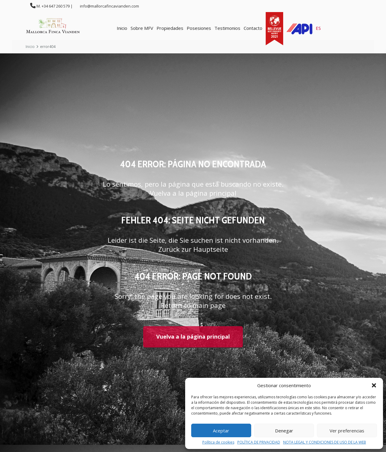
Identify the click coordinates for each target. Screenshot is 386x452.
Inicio (122, 28)
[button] (374, 385)
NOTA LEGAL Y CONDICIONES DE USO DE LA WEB (324, 442)
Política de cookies (218, 442)
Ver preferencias (347, 431)
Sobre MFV (142, 28)
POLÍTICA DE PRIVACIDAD (258, 442)
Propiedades (170, 28)
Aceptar (221, 431)
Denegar (284, 431)
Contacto (253, 28)
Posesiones (199, 28)
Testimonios (227, 28)
